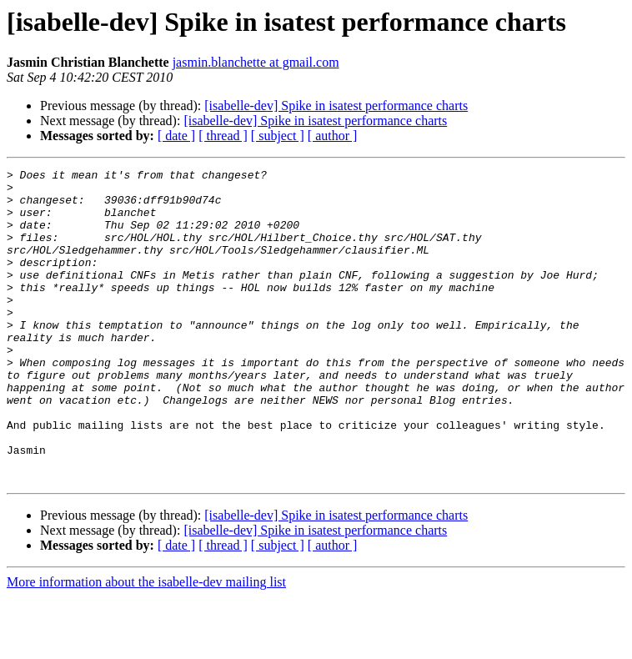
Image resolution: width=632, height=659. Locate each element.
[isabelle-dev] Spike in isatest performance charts (336, 105)
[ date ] (176, 135)
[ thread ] (223, 135)
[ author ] (333, 135)
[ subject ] (277, 135)
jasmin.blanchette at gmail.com (256, 62)
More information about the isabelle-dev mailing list (146, 644)
